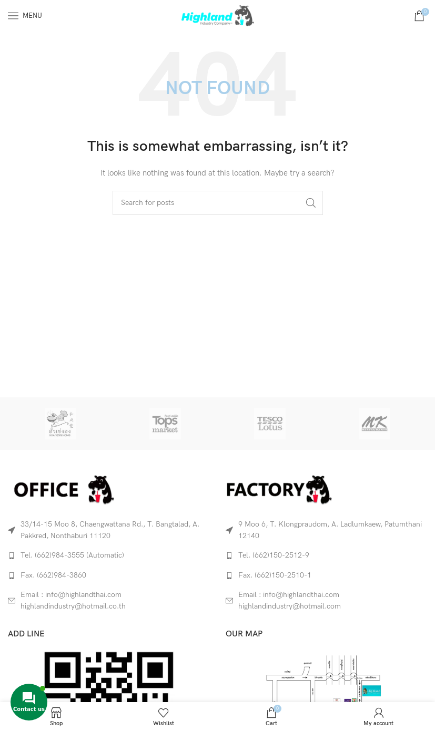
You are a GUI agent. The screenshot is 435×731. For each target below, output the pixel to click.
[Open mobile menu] (25, 15)
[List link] (109, 555)
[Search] (218, 203)
